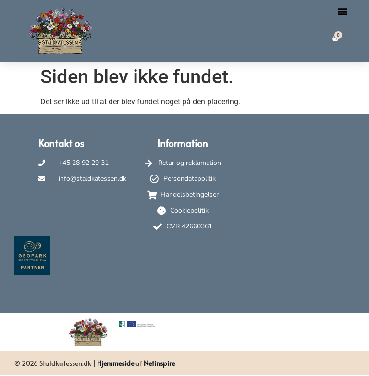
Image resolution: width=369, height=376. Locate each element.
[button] (343, 11)
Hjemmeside (115, 363)
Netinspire (159, 363)
